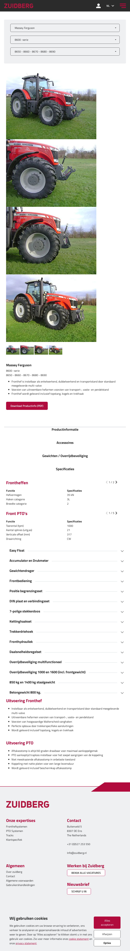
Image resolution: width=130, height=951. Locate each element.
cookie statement (79, 939)
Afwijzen (107, 934)
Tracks (9, 835)
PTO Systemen (14, 831)
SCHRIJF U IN (78, 891)
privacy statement (26, 943)
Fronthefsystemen (16, 826)
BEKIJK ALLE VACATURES (86, 873)
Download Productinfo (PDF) (26, 406)
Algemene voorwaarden (19, 881)
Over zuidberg (14, 872)
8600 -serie (21, 40)
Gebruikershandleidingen (20, 885)
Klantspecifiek (14, 840)
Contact (10, 876)
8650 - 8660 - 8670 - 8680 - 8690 (35, 52)
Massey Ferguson (25, 28)
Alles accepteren (107, 923)
